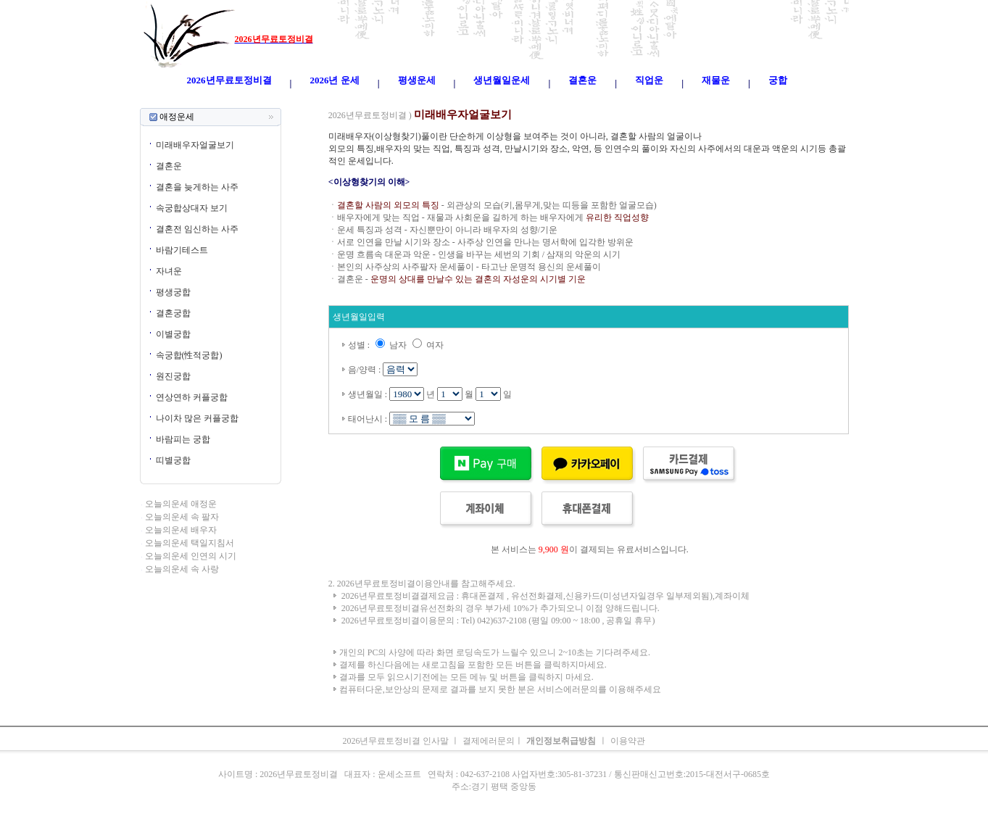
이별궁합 (173, 334)
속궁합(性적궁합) (189, 355)
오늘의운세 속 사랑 (182, 569)
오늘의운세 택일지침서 (189, 543)
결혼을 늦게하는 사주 (197, 187)
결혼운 (169, 166)
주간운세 (594, 101)
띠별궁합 (173, 460)
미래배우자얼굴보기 (195, 145)
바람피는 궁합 (183, 439)
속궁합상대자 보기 (192, 208)
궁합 (623, 101)
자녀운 (169, 271)
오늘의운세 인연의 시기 (190, 556)
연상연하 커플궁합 (192, 397)
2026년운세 (433, 101)
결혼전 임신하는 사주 (197, 229)
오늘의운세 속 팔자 (182, 517)
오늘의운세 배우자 (181, 530)
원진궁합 (173, 376)
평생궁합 (173, 292)
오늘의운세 (303, 101)
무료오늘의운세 (543, 101)
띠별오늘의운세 (358, 101)
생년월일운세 (484, 101)
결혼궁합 (173, 313)
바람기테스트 (182, 250)
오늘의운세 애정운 (181, 504)
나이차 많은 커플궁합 (197, 418)
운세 (400, 101)
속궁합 (648, 101)
